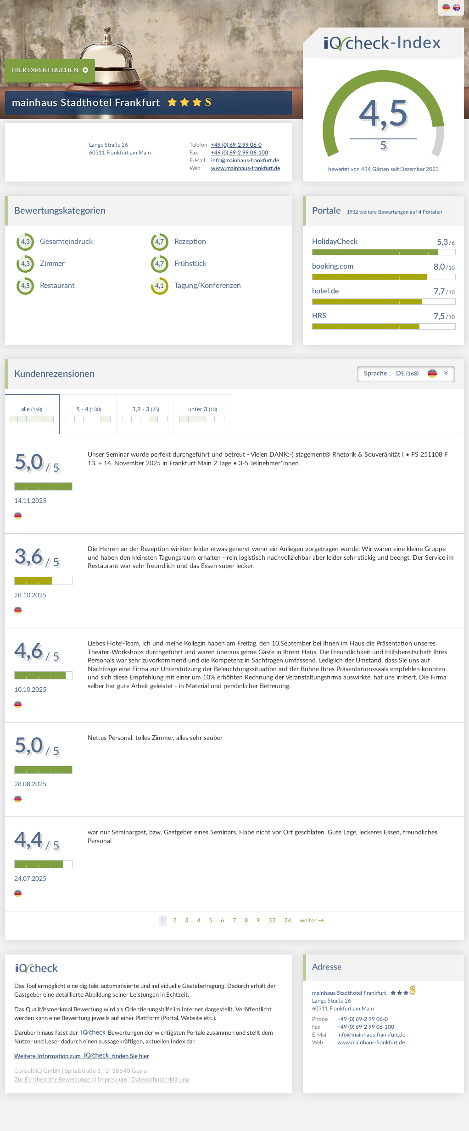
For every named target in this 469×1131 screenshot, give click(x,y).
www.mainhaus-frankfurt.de (371, 1042)
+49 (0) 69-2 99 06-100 (365, 1027)
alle (31, 414)
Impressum (112, 1080)
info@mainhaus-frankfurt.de (371, 1034)
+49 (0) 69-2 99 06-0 (362, 1019)
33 (272, 921)
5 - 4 (88, 414)
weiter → (312, 921)
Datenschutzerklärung (160, 1080)
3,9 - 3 (145, 414)
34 (287, 921)
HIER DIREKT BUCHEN (50, 70)
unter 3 (201, 414)
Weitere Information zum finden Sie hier (81, 1056)
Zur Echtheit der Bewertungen (54, 1080)
